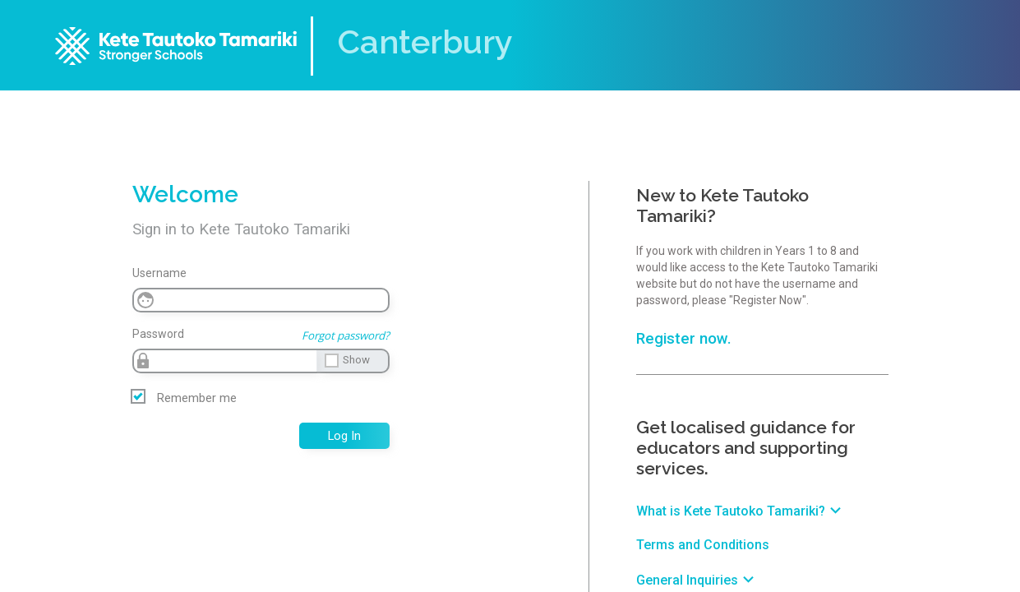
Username (159, 273)
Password (158, 333)
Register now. (684, 339)
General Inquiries (697, 580)
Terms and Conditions (702, 545)
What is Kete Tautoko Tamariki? (741, 511)
